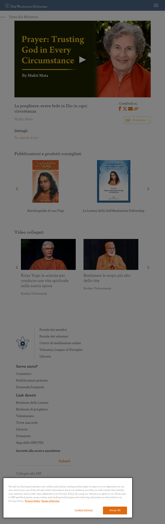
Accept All (115, 510)
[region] (68, 498)
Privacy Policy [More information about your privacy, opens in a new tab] (32, 501)
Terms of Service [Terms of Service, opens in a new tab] (50, 501)
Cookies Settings (84, 510)
